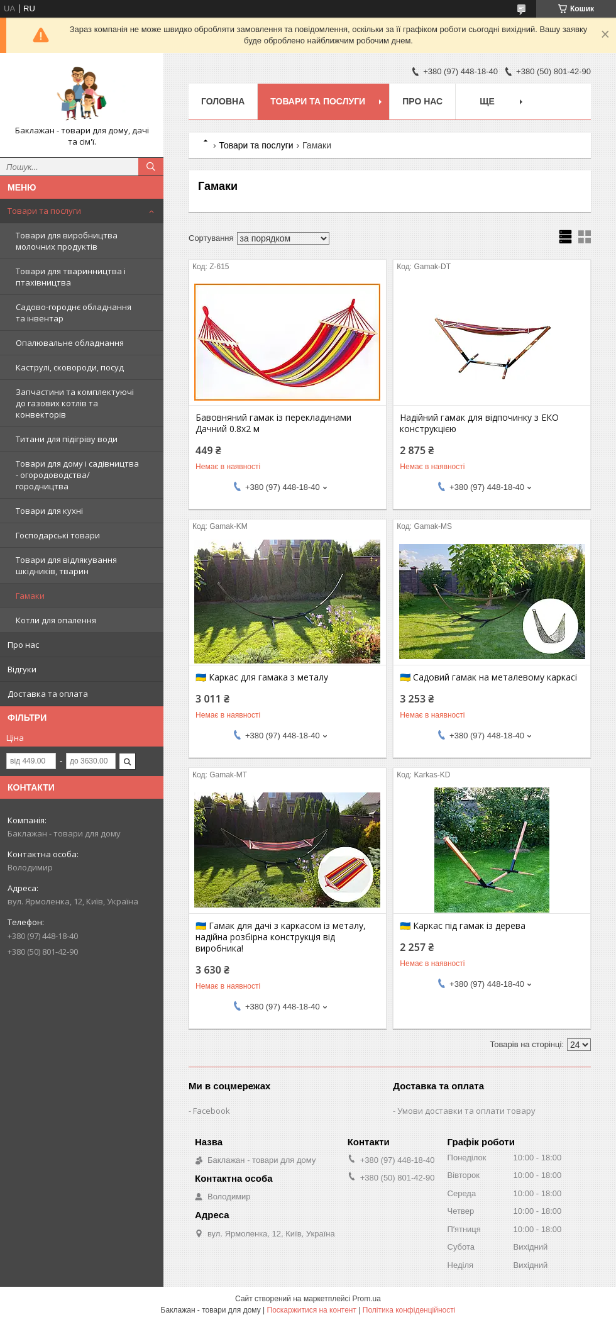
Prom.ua (367, 1298)
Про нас (23, 644)
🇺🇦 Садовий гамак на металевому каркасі (488, 677)
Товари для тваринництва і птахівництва (71, 276)
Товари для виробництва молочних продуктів (67, 241)
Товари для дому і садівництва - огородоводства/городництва (77, 475)
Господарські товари (58, 535)
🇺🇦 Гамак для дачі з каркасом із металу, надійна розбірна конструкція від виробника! (280, 937)
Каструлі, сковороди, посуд (70, 367)
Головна (223, 101)
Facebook (211, 1110)
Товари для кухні (49, 510)
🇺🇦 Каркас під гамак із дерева (462, 925)
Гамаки (30, 595)
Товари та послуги (44, 210)
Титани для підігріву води (67, 439)
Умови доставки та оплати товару (466, 1110)
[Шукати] (150, 166)
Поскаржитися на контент (311, 1310)
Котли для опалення (56, 620)
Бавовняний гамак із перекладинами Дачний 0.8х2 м (273, 423)
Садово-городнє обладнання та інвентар (73, 312)
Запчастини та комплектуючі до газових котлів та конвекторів (75, 403)
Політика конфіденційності (409, 1310)
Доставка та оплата (48, 693)
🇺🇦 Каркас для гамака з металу (261, 677)
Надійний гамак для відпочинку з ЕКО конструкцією (479, 423)
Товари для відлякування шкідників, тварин (66, 565)
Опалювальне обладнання (70, 342)
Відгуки (22, 669)
